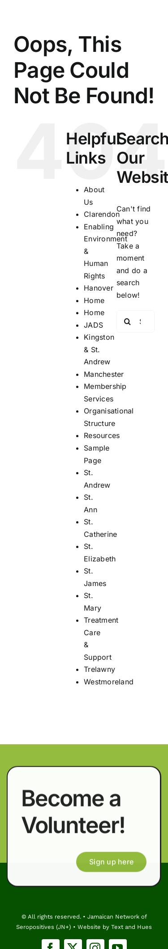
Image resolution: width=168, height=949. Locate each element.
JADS (93, 325)
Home (94, 300)
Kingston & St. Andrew (99, 349)
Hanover (98, 287)
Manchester (104, 374)
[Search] (127, 321)
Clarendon (102, 214)
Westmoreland (109, 681)
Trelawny (99, 669)
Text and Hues (131, 927)
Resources (102, 435)
